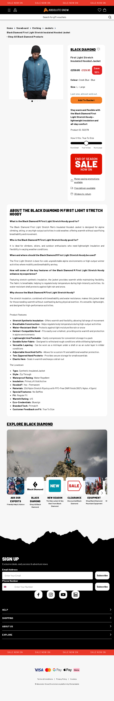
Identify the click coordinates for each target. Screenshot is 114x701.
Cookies (73, 679)
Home (10, 28)
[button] (57, 610)
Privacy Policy (61, 679)
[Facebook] (38, 595)
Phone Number (10, 580)
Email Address (10, 569)
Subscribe (102, 575)
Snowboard (22, 28)
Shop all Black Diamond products (25, 36)
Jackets (49, 28)
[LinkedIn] (76, 595)
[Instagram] (51, 595)
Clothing (36, 28)
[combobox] (7, 586)
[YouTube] (63, 595)
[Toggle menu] (10, 10)
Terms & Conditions (45, 679)
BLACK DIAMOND (83, 49)
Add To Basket (86, 100)
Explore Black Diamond (30, 424)
